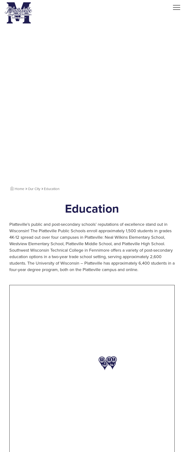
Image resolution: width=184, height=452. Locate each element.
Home (17, 189)
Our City (34, 189)
